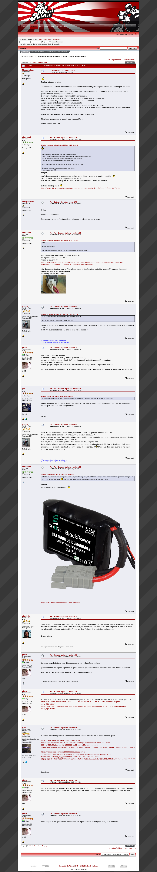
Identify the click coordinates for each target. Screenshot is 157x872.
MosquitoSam (28, 70)
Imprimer (130, 62)
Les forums (39, 56)
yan (23, 388)
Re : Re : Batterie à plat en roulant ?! (65, 233)
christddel (26, 137)
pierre (24, 347)
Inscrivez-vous (63, 51)
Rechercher (39, 51)
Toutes (34, 62)
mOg (66, 26)
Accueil (25, 26)
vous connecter (44, 39)
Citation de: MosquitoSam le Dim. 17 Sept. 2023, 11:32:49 (59, 240)
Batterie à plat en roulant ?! (78, 56)
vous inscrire (57, 39)
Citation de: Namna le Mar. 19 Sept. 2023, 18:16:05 (57, 474)
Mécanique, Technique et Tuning (56, 56)
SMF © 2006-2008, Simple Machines (86, 866)
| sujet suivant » (129, 60)
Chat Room (43, 26)
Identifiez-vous (51, 51)
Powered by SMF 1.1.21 (66, 866)
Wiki (52, 26)
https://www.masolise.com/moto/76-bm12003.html (60, 603)
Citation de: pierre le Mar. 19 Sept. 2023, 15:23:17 (57, 396)
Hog (24, 727)
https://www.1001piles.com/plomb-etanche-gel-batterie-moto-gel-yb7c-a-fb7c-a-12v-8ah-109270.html (80, 188)
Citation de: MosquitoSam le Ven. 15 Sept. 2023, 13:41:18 (59, 145)
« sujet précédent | (115, 60)
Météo (59, 26)
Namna (25, 306)
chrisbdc (26, 616)
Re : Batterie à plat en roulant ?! (63, 137)
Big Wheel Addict (27, 56)
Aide (32, 51)
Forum (34, 26)
